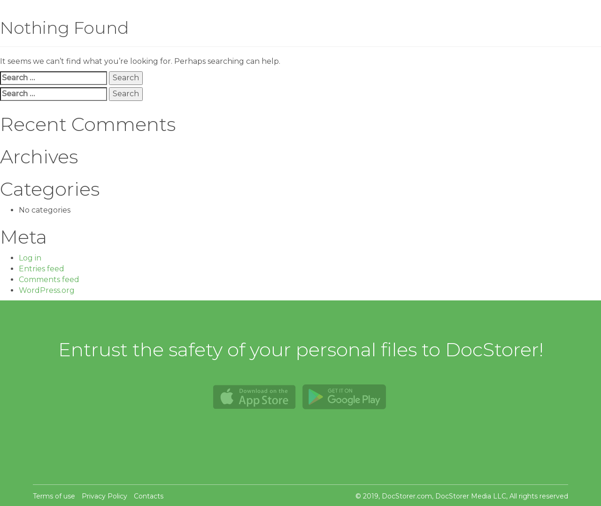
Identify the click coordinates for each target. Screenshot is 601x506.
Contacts (148, 496)
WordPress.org (47, 290)
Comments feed (49, 279)
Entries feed (41, 268)
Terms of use (54, 496)
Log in (30, 257)
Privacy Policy (104, 496)
